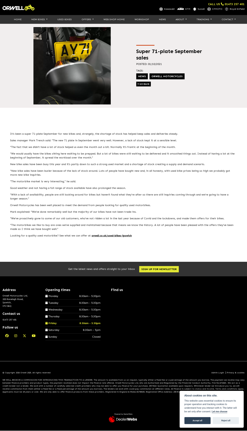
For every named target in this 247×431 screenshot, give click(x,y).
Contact (228, 19)
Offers (87, 19)
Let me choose (219, 411)
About (180, 19)
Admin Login (217, 373)
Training (203, 19)
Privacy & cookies (236, 373)
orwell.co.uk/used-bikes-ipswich (112, 235)
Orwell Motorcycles (167, 76)
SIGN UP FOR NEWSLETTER (159, 269)
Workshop (142, 19)
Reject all (225, 420)
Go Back (143, 84)
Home (18, 19)
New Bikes (38, 19)
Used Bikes (64, 19)
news (142, 76)
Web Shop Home (114, 19)
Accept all (197, 420)
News (162, 19)
